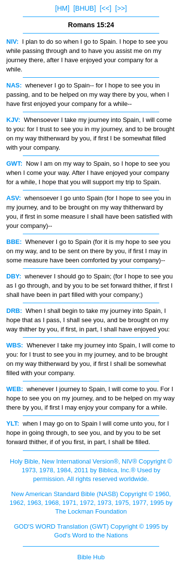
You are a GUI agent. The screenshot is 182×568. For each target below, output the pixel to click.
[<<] (105, 8)
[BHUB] (84, 8)
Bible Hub (90, 557)
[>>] (121, 8)
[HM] (62, 8)
